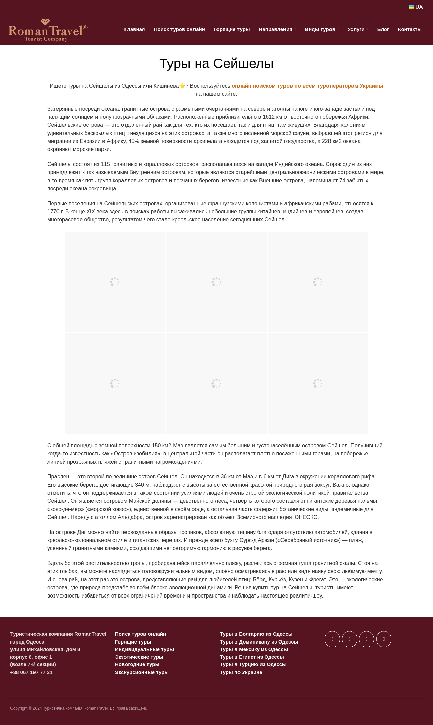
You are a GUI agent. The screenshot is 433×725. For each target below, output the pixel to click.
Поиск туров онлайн (179, 29)
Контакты (410, 29)
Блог (383, 29)
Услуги (356, 29)
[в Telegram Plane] (383, 639)
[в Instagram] (366, 639)
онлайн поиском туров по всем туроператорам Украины (307, 86)
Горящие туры (232, 29)
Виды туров (320, 29)
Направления (275, 29)
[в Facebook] (332, 639)
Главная (134, 29)
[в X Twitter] (349, 639)
